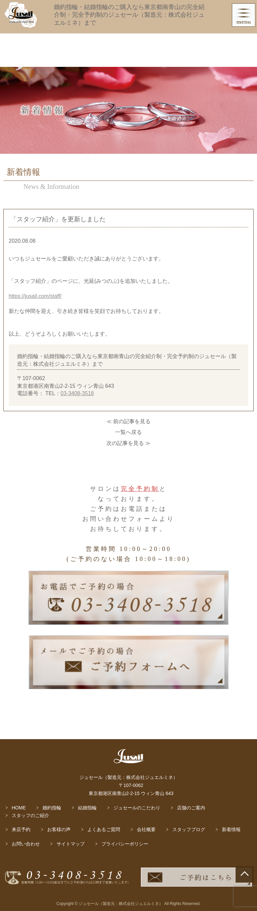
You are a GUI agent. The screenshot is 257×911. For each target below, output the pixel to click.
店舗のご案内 (191, 807)
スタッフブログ (188, 829)
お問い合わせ (26, 843)
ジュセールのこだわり (136, 807)
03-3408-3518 (77, 393)
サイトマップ (71, 843)
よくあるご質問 (103, 829)
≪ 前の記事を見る (128, 421)
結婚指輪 (87, 807)
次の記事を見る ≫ (128, 443)
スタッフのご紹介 (30, 815)
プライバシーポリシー (124, 843)
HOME (19, 807)
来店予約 (21, 829)
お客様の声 (59, 829)
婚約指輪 (51, 807)
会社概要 (146, 829)
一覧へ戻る (128, 432)
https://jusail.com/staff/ (35, 296)
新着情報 (231, 829)
